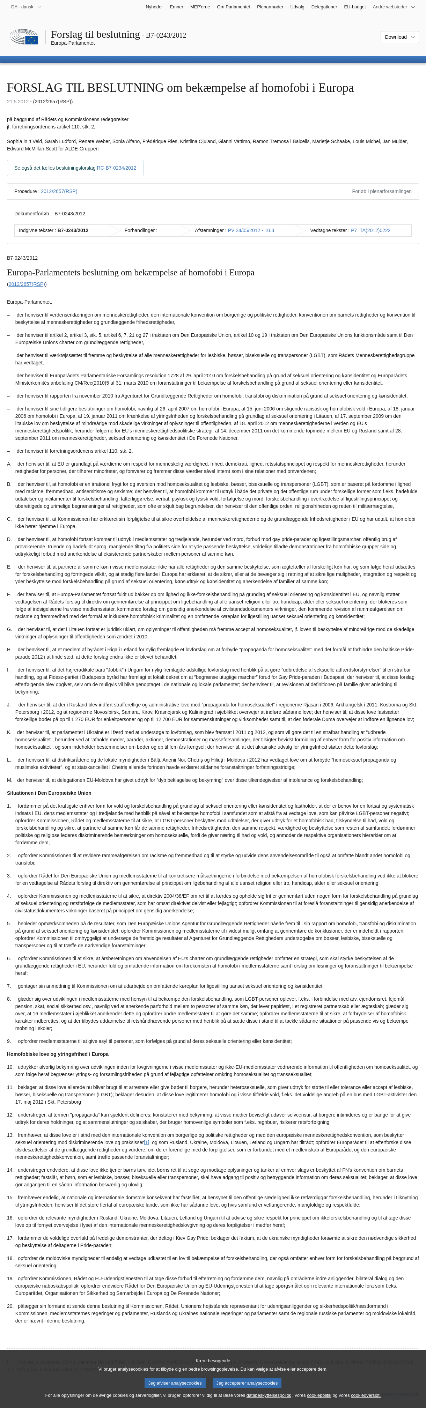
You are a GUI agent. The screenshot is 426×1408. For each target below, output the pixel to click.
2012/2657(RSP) (59, 191)
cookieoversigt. (366, 1401)
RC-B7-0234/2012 (117, 168)
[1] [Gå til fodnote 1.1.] (146, 1142)
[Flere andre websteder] (394, 7)
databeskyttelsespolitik (269, 1401)
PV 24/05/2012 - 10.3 (251, 230)
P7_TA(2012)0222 (370, 230)
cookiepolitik (319, 1401)
